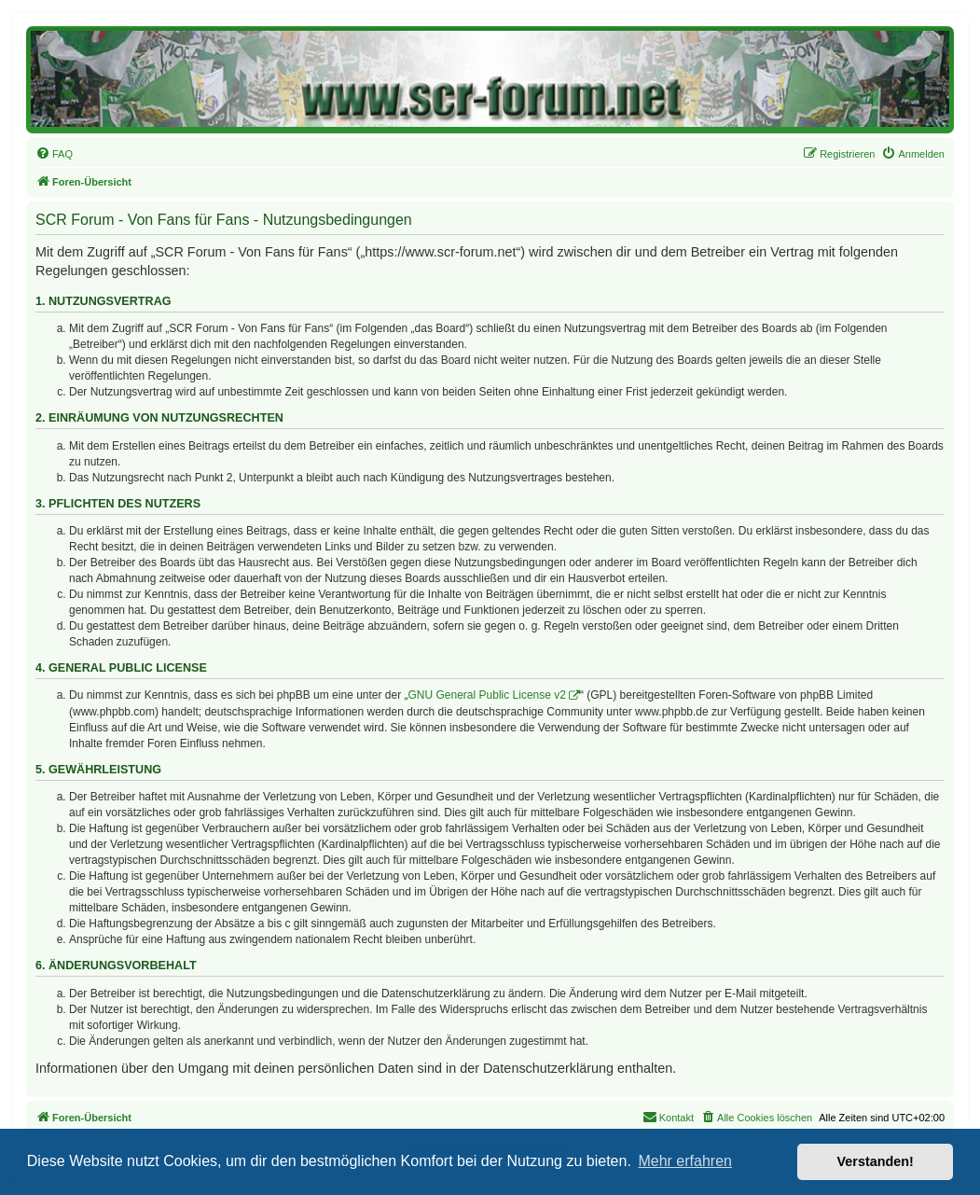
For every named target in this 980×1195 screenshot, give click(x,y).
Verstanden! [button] (875, 1161)
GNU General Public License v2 (487, 695)
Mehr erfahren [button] (685, 1161)
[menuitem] (54, 154)
